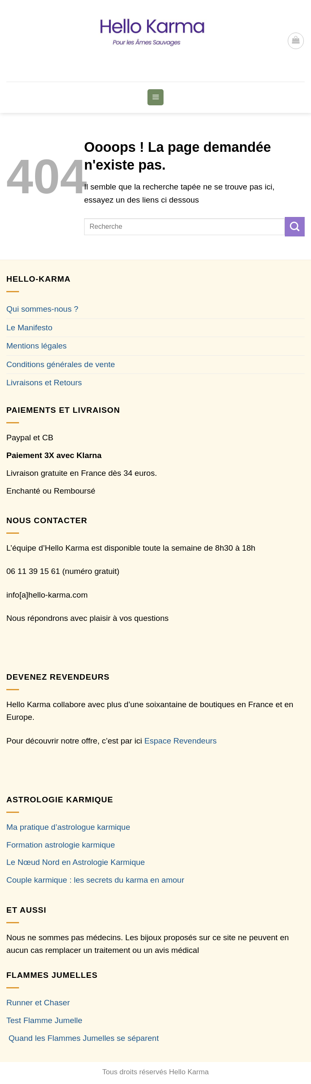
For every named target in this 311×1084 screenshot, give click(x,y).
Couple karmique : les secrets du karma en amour (95, 879)
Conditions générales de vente (60, 364)
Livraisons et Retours (44, 382)
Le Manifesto (29, 327)
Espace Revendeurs (181, 740)
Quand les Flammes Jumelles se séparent (83, 1038)
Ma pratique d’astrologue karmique (68, 827)
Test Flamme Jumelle (44, 1020)
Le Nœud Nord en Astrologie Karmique (75, 862)
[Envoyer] (295, 226)
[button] (296, 41)
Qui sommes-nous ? (42, 309)
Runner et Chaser (38, 1002)
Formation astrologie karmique (60, 844)
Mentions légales (36, 345)
